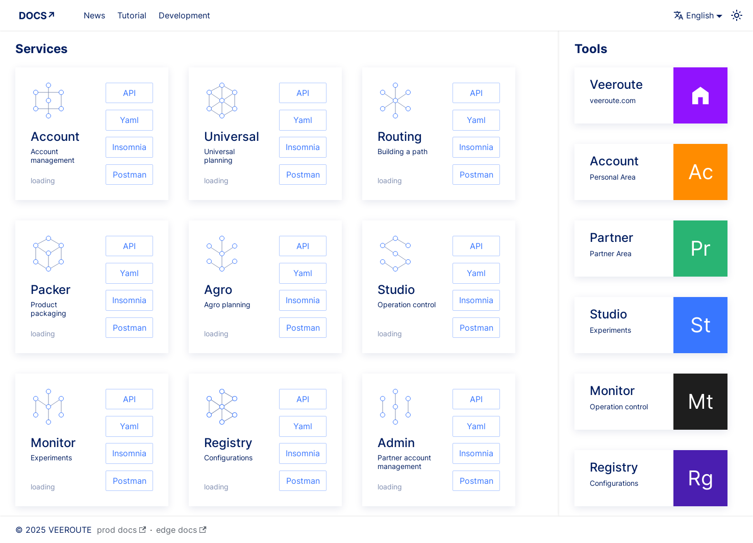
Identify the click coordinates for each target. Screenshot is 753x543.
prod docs (121, 530)
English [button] (693, 15)
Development (184, 15)
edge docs (181, 530)
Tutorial (131, 15)
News (94, 15)
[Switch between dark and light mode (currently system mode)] (737, 15)
